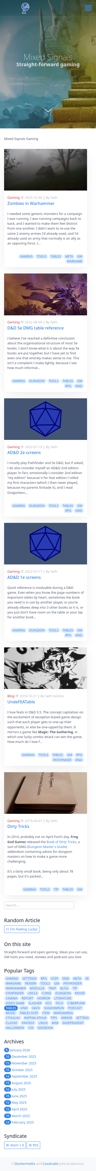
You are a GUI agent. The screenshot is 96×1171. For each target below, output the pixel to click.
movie (80, 993)
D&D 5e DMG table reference (35, 328)
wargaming (63, 1013)
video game (15, 1003)
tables (55, 256)
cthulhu (13, 1018)
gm (79, 256)
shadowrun (54, 1008)
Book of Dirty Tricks (61, 841)
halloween (15, 1028)
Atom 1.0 (15, 1145)
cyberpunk (76, 1003)
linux (43, 1023)
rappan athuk (35, 1018)
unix (24, 1008)
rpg (68, 386)
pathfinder (62, 760)
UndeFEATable (21, 702)
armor (66, 1018)
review (30, 983)
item (45, 1013)
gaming (26, 256)
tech (59, 1003)
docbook (45, 1028)
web (55, 1023)
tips (54, 1018)
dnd (79, 386)
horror (43, 998)
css (31, 1028)
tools (41, 256)
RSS (33, 1145)
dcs (48, 1003)
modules (37, 988)
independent (73, 1023)
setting (82, 1018)
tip (56, 889)
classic (11, 1023)
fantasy (28, 1023)
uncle (32, 993)
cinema (11, 998)
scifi (54, 978)
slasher (35, 1003)
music (10, 1013)
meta (69, 256)
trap (52, 988)
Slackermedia (24, 1163)
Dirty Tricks (18, 826)
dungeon (37, 381)
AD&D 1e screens (24, 577)
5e (87, 978)
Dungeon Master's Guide (47, 846)
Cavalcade (50, 1163)
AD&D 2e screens (24, 452)
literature (63, 998)
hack (36, 1008)
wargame (74, 261)
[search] (39, 905)
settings (30, 978)
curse (46, 993)
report (27, 998)
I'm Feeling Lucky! (21, 929)
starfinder (15, 993)
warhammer (16, 988)
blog (64, 988)
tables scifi (28, 1013)
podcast (75, 1008)
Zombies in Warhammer (31, 203)
